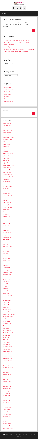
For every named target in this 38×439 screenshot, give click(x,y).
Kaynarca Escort (7, 302)
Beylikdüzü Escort (7, 186)
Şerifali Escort (6, 363)
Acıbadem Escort (7, 125)
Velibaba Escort (7, 416)
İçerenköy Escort (7, 274)
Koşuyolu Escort (7, 309)
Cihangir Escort (6, 211)
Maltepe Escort (6, 328)
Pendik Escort (6, 349)
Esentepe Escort (7, 232)
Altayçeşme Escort (7, 130)
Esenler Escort (6, 230)
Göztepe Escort (6, 258)
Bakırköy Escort (7, 172)
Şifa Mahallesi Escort (8, 367)
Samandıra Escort (7, 356)
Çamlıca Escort (6, 197)
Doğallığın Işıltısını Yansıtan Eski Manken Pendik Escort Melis (19, 49)
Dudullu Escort (6, 218)
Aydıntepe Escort (7, 160)
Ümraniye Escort (7, 407)
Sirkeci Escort (6, 377)
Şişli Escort (5, 379)
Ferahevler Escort (7, 246)
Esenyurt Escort (7, 237)
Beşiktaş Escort (6, 181)
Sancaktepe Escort (7, 358)
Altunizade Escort (7, 135)
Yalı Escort (5, 421)
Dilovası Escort (6, 216)
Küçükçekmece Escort (8, 316)
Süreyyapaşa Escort (8, 391)
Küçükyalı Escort (7, 319)
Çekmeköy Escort (7, 204)
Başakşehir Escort (7, 174)
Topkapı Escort (6, 398)
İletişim (6, 98)
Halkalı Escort (6, 265)
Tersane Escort (6, 395)
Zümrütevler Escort (8, 428)
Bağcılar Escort (6, 163)
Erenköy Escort (6, 223)
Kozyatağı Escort (7, 312)
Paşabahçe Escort (7, 346)
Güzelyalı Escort (7, 263)
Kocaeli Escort (6, 307)
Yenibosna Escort (7, 423)
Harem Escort (6, 267)
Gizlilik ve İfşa (7, 94)
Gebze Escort (6, 256)
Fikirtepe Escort (6, 249)
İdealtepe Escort (7, 279)
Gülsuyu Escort (6, 260)
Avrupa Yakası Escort (8, 153)
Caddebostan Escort (8, 190)
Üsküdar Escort (6, 412)
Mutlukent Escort (7, 339)
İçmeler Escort (6, 277)
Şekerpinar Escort (7, 360)
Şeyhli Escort (6, 365)
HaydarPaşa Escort (7, 272)
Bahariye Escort (7, 167)
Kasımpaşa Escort (7, 295)
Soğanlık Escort (6, 381)
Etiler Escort (6, 239)
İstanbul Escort (6, 284)
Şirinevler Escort (7, 374)
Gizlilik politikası (8, 91)
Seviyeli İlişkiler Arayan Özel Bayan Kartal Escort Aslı (17, 47)
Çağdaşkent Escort (7, 195)
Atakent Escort (6, 142)
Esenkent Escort (7, 228)
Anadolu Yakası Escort (8, 137)
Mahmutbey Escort (7, 325)
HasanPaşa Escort (7, 270)
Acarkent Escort (7, 123)
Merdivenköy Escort (8, 332)
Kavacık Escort (6, 298)
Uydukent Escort (7, 414)
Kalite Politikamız (8, 101)
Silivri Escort (6, 372)
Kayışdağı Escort (7, 300)
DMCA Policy (7, 87)
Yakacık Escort (6, 419)
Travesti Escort (6, 400)
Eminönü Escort (7, 221)
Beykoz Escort (6, 183)
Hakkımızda (7, 96)
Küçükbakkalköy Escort (8, 314)
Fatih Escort (6, 242)
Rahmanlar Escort (7, 351)
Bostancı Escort (7, 188)
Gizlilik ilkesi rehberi (9, 89)
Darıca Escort (6, 214)
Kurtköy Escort (6, 321)
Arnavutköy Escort (7, 139)
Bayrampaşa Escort (8, 177)
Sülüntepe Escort (7, 388)
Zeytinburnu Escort (7, 426)
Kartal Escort (6, 293)
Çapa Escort (6, 200)
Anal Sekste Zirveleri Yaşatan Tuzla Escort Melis (16, 51)
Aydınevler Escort (7, 156)
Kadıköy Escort (6, 288)
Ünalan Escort (6, 409)
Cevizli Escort (6, 209)
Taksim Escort (6, 393)
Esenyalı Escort (6, 235)
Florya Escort (6, 251)
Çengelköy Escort (7, 207)
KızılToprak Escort (7, 305)
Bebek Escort (6, 179)
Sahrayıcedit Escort (7, 353)
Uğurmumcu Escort (8, 405)
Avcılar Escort (6, 151)
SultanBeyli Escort (7, 386)
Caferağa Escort (7, 193)
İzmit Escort (6, 286)
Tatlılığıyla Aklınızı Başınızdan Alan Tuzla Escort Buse (17, 40)
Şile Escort (5, 370)
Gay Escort (5, 253)
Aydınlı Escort (6, 158)
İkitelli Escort (6, 281)
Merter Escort (6, 335)
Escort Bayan (6, 225)
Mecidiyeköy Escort (8, 330)
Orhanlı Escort (6, 342)
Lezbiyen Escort (7, 323)
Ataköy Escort (6, 144)
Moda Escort (6, 337)
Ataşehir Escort (6, 149)
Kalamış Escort (6, 291)
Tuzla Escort (6, 402)
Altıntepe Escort (7, 132)
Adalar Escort (6, 128)
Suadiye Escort (6, 384)
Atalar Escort (6, 146)
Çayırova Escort (7, 202)
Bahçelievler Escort (7, 170)
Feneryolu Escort (7, 244)
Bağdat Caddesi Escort (8, 165)
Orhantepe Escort (7, 344)
